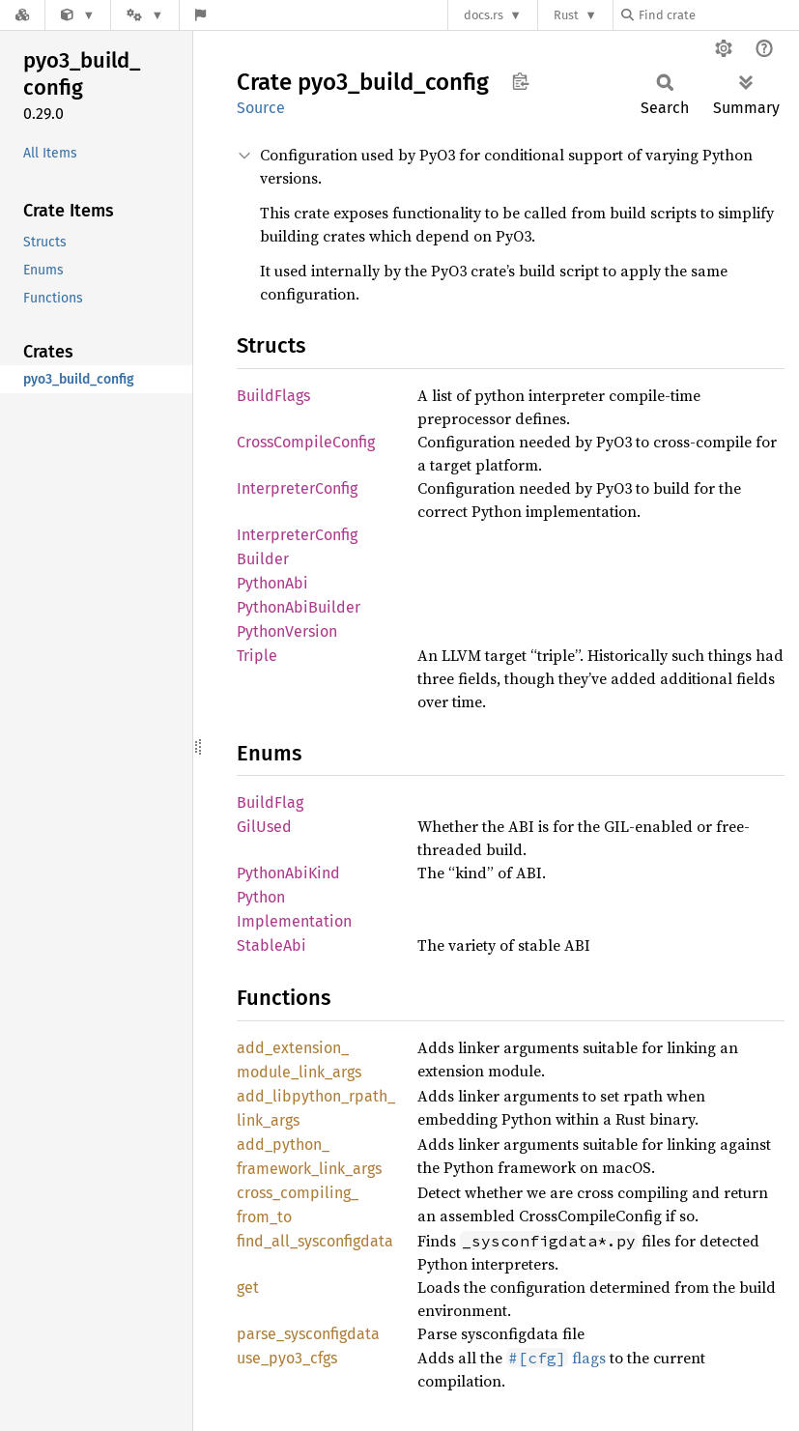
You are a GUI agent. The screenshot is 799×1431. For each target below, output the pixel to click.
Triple (257, 655)
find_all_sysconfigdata (315, 1241)
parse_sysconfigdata (308, 1334)
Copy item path (520, 81)
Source (261, 108)
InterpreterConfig (297, 488)
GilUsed (264, 826)
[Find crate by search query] (718, 15)
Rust (566, 15)
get (248, 1287)
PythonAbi (272, 583)
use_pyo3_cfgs (287, 1358)
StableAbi (271, 945)
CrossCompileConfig (306, 442)
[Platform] (145, 15)
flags (556, 1357)
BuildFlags (273, 395)
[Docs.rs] (22, 15)
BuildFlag (270, 802)
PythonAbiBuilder (298, 607)
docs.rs (483, 15)
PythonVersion (287, 631)
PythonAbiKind (288, 873)
